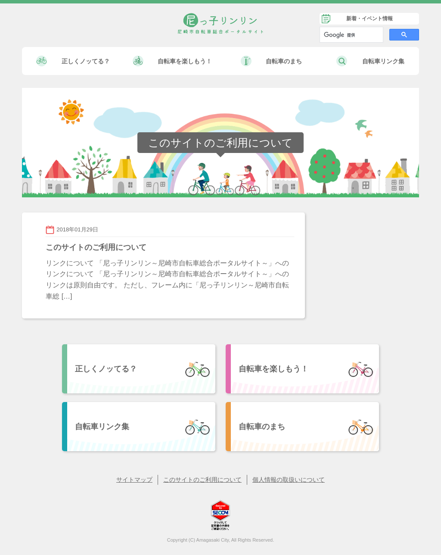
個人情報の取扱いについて (288, 479)
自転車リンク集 (383, 61)
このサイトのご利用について (202, 479)
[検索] (350, 35)
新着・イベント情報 (369, 19)
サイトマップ (134, 479)
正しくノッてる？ (86, 61)
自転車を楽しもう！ (185, 61)
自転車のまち (284, 61)
